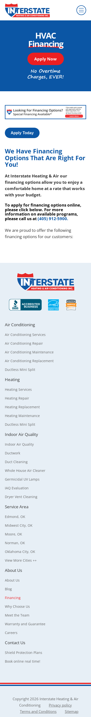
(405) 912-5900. (53, 218)
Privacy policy (60, 705)
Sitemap (71, 711)
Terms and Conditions (38, 711)
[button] (45, 59)
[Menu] (81, 10)
